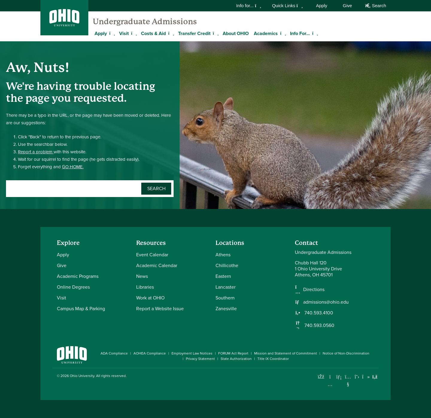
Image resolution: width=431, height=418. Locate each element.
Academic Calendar (156, 265)
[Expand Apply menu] (111, 33)
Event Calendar (152, 254)
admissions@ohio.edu (326, 302)
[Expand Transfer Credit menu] (215, 33)
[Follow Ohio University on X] (357, 377)
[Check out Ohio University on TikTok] (366, 377)
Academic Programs (77, 276)
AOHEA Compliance (149, 353)
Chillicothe (227, 265)
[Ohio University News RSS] (375, 377)
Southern (225, 297)
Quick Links (287, 5)
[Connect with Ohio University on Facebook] (321, 377)
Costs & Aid (153, 33)
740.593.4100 (318, 313)
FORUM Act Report (233, 353)
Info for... (248, 5)
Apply (321, 5)
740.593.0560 (318, 325)
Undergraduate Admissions (145, 21)
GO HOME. (73, 166)
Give (347, 5)
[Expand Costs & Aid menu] (170, 33)
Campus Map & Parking (81, 308)
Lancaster (226, 287)
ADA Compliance (114, 353)
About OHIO (236, 33)
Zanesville (226, 308)
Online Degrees (73, 287)
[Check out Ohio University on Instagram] (330, 384)
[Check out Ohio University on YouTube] (348, 380)
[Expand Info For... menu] (314, 33)
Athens (223, 254)
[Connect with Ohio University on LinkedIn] (339, 377)
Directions (313, 290)
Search (375, 5)
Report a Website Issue (160, 308)
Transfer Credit (194, 33)
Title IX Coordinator (273, 358)
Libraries (145, 287)
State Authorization (236, 358)
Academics (266, 33)
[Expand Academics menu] (282, 33)
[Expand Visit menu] (133, 33)
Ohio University (82, 375)
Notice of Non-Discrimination (346, 353)
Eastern (223, 276)
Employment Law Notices (192, 353)
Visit (124, 33)
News (142, 276)
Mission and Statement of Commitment (285, 353)
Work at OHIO (150, 297)
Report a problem (36, 152)
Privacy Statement (200, 358)
